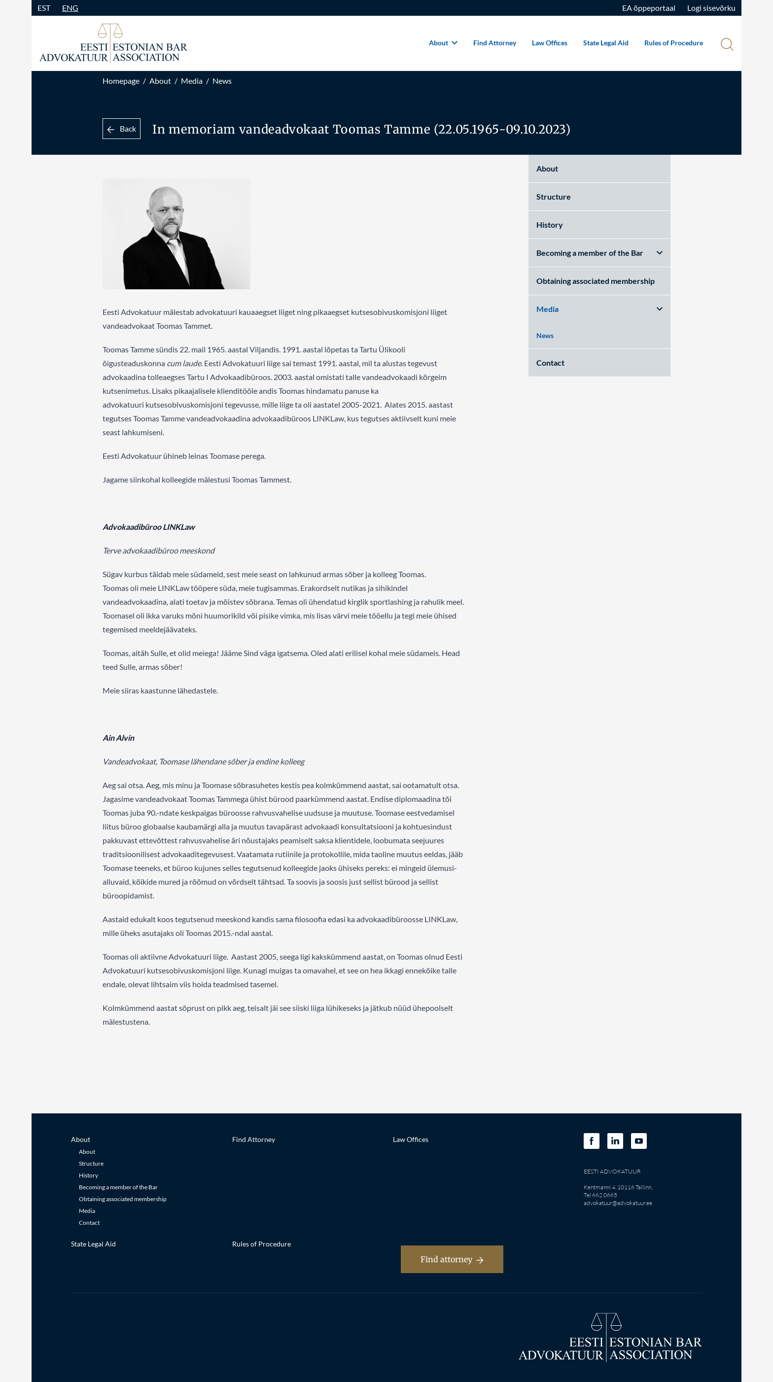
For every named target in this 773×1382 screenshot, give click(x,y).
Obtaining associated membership (595, 280)
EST (43, 7)
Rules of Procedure (673, 42)
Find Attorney (494, 42)
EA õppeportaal (648, 7)
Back (121, 128)
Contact (550, 362)
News (222, 80)
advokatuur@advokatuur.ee (618, 1203)
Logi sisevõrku (711, 7)
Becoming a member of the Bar (599, 252)
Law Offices (549, 42)
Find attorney (452, 1259)
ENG (70, 7)
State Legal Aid (606, 42)
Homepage (121, 80)
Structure (553, 196)
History (549, 224)
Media (192, 80)
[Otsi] (726, 45)
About (443, 42)
